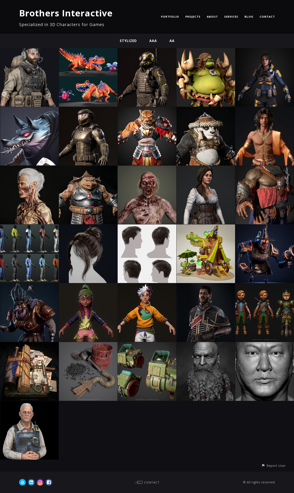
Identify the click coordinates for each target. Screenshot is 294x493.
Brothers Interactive (66, 13)
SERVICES (231, 16)
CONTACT (267, 16)
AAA (153, 40)
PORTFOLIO (170, 16)
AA (171, 40)
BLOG (249, 16)
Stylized (128, 40)
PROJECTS (192, 16)
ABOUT (212, 16)
